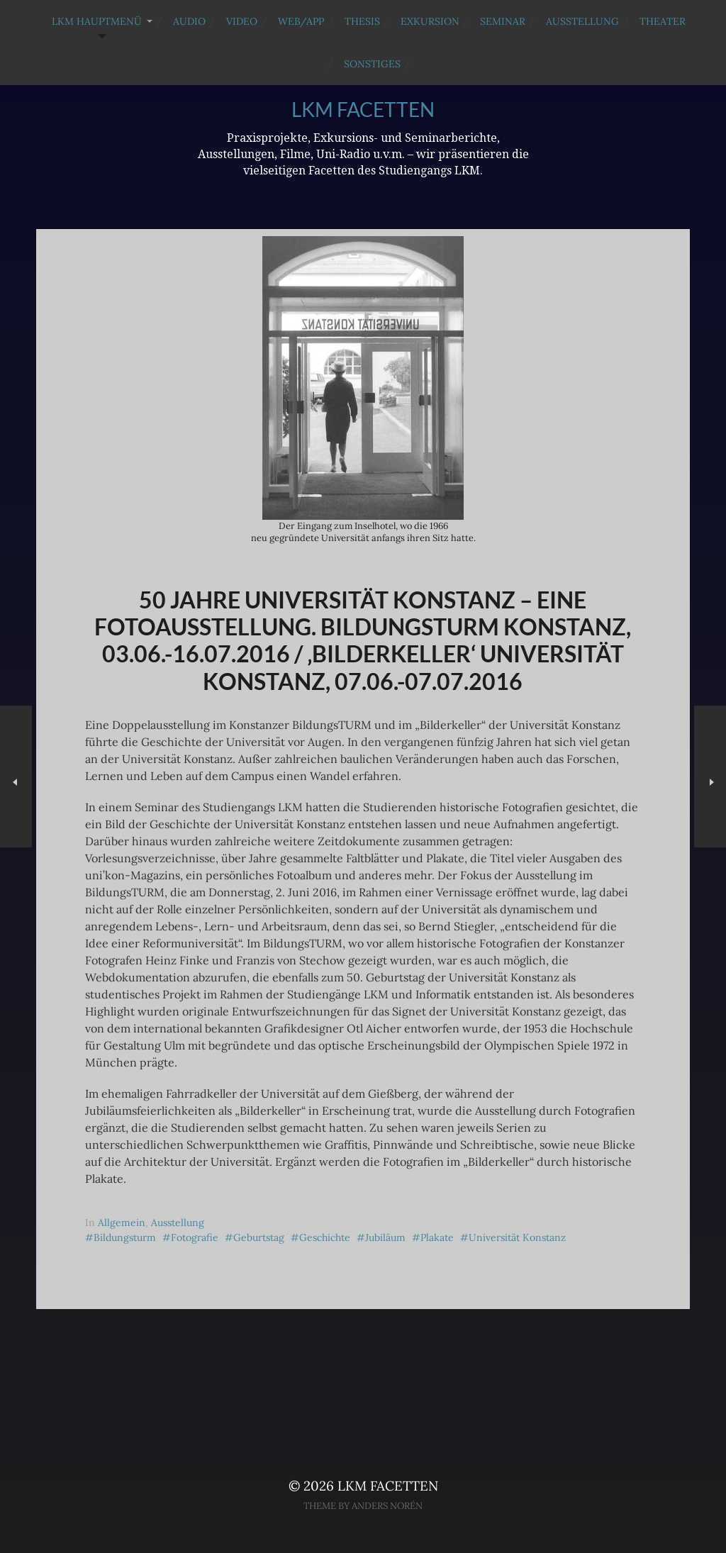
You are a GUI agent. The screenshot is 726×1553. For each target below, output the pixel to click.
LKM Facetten (363, 109)
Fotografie (194, 1237)
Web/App (301, 21)
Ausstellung (582, 21)
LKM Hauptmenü (97, 21)
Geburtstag (258, 1237)
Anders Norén (387, 1506)
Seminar (502, 21)
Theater (663, 21)
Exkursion (430, 21)
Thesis (362, 21)
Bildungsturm (125, 1237)
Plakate (437, 1237)
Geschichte (324, 1237)
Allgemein (121, 1222)
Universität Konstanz (517, 1237)
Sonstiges (372, 63)
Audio (189, 21)
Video (241, 21)
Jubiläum (385, 1237)
